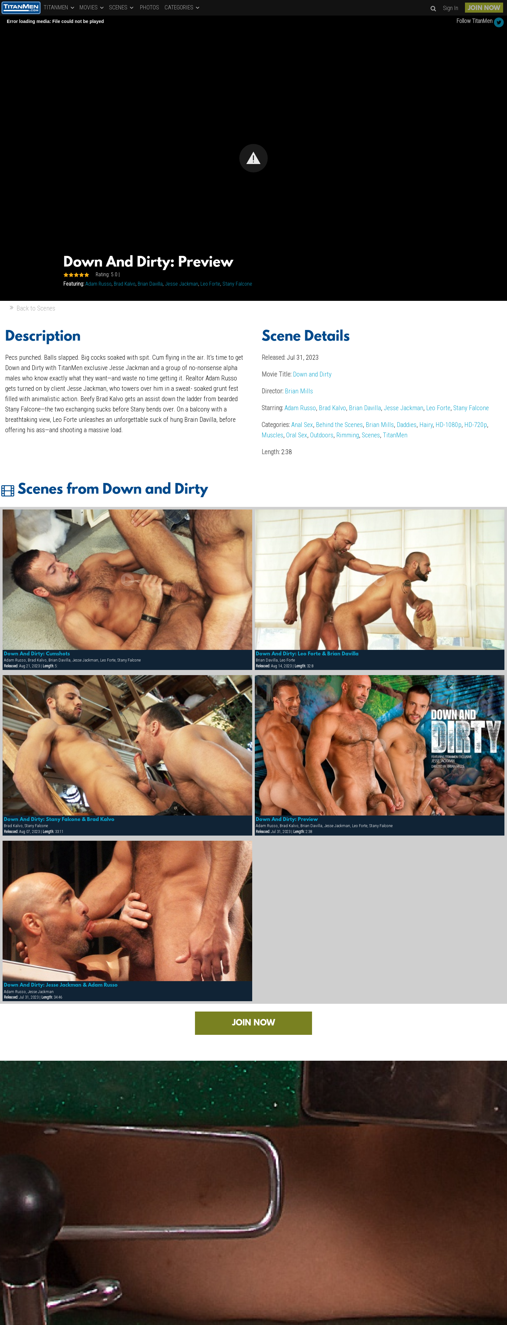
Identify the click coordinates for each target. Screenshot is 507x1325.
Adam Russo (98, 284)
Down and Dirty (312, 374)
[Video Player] (253, 158)
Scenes (371, 435)
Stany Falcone (237, 284)
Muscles (272, 435)
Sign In (450, 8)
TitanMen (395, 435)
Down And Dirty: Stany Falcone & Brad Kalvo (59, 820)
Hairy (426, 425)
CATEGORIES (182, 7)
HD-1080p (448, 425)
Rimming (347, 435)
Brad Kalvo (124, 284)
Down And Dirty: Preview (287, 820)
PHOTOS (149, 7)
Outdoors (321, 435)
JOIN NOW (484, 8)
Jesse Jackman (181, 284)
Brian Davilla (150, 284)
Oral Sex (296, 435)
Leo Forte (210, 284)
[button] (253, 158)
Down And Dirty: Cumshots (37, 654)
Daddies (406, 425)
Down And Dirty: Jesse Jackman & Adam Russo (61, 985)
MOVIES (92, 7)
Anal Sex (302, 425)
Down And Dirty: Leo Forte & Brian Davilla (307, 654)
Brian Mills (299, 391)
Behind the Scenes (339, 425)
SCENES (122, 7)
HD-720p (475, 425)
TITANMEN (59, 7)
